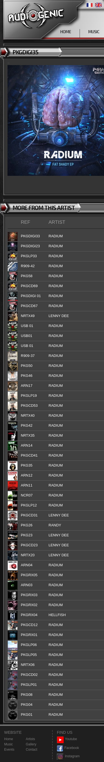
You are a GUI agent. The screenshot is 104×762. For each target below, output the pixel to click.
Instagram (68, 756)
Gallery (31, 744)
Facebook (68, 748)
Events (9, 749)
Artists (30, 739)
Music (8, 744)
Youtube (67, 739)
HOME (65, 31)
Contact (31, 749)
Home (8, 739)
